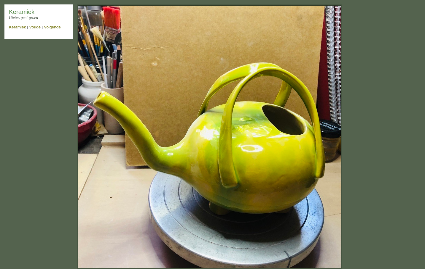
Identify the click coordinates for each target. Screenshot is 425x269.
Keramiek (17, 27)
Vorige (35, 27)
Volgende (52, 27)
